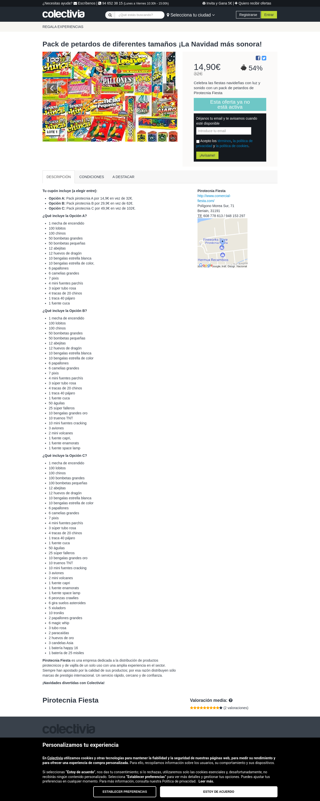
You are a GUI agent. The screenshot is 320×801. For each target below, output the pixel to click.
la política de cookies (232, 146)
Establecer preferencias (124, 792)
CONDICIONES (91, 177)
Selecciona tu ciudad (191, 14)
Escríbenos (85, 3)
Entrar (269, 15)
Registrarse (248, 15)
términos (224, 141)
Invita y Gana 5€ (217, 3)
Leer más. (206, 781)
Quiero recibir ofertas (253, 3)
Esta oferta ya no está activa (230, 104)
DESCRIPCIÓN (58, 177)
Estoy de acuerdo (218, 792)
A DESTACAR (123, 177)
